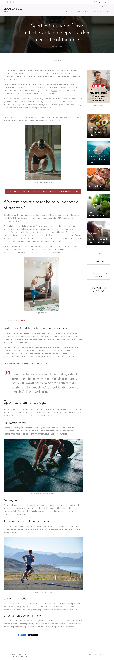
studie (54, 90)
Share (22, 635)
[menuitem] (65, 10)
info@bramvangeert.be (103, 2)
